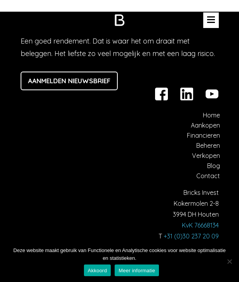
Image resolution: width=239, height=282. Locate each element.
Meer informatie (137, 270)
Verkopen (206, 155)
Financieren (203, 135)
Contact (208, 176)
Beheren (208, 145)
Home (211, 115)
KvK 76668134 (200, 225)
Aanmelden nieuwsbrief (69, 81)
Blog (213, 166)
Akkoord (97, 270)
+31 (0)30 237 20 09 (191, 236)
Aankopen (205, 125)
